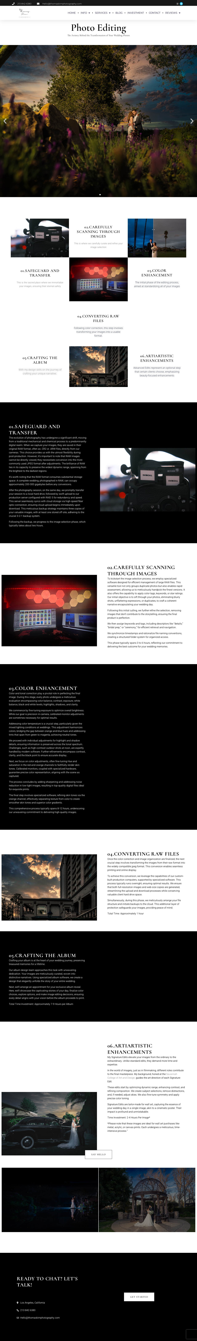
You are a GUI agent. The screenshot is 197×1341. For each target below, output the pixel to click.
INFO (85, 13)
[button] (5, 121)
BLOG (119, 12)
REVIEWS (172, 13)
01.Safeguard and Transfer (40, 273)
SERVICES (103, 13)
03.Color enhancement (156, 272)
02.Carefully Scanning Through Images (98, 232)
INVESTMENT (135, 12)
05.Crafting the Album (40, 360)
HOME (72, 12)
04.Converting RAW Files (98, 318)
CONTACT (154, 12)
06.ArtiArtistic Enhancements (157, 358)
